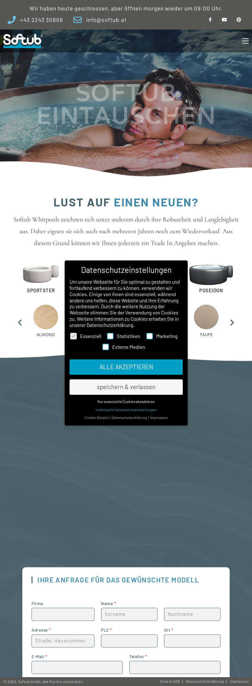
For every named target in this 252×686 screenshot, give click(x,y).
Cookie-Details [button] (98, 414)
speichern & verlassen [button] (126, 385)
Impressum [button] (157, 414)
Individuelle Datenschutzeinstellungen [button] (126, 407)
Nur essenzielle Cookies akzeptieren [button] (126, 399)
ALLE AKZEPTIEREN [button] (126, 366)
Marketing (162, 336)
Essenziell (85, 336)
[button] (20, 322)
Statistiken (123, 336)
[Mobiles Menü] (245, 41)
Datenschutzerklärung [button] (129, 414)
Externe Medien (123, 347)
